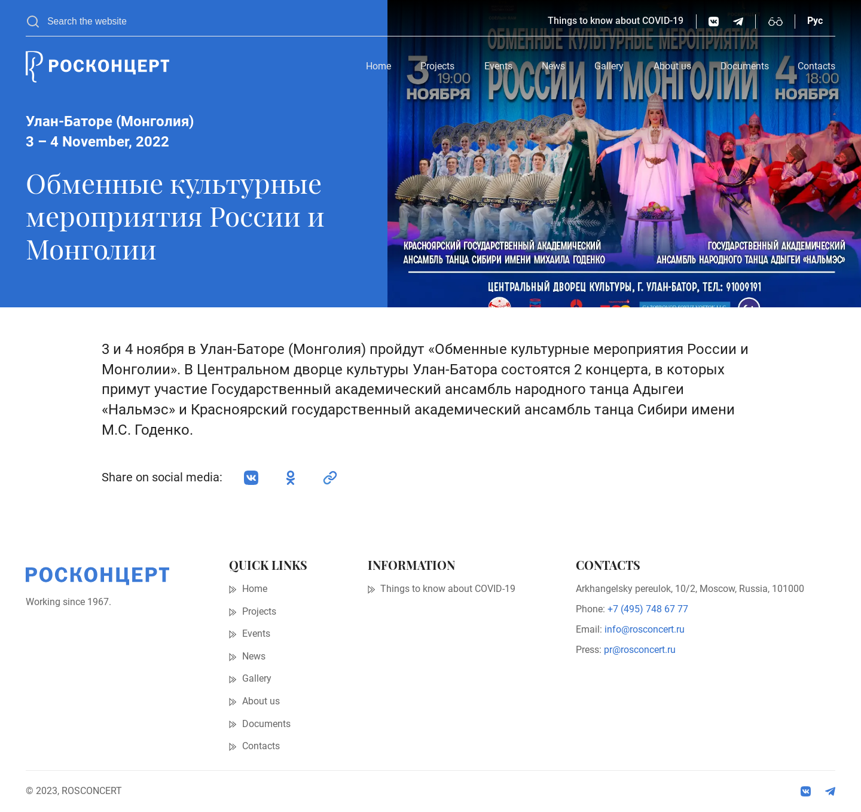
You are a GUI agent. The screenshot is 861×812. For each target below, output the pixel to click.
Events (498, 66)
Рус (815, 21)
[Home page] (97, 67)
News (553, 66)
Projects (437, 66)
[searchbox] (291, 21)
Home (378, 66)
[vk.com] (714, 22)
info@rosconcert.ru (644, 629)
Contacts (816, 66)
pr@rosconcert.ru (640, 650)
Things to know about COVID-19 (615, 21)
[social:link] (330, 478)
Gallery (609, 66)
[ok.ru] (290, 478)
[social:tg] (738, 22)
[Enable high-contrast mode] (775, 21)
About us (672, 66)
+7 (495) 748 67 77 (647, 609)
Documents (744, 66)
